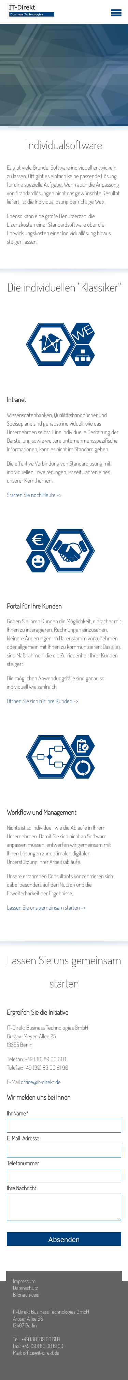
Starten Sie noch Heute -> (34, 494)
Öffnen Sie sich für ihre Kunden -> (42, 701)
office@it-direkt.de (41, 1081)
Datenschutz (25, 1287)
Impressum (24, 1281)
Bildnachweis (26, 1294)
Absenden (64, 1239)
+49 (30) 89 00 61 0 (41, 1339)
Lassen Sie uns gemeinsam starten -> (46, 907)
